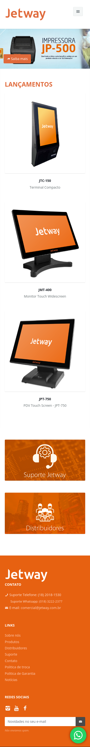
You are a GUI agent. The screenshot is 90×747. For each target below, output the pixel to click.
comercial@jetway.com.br (41, 607)
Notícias (11, 679)
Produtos (12, 641)
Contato (11, 660)
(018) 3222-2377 (50, 601)
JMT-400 (44, 289)
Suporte (11, 654)
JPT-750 (45, 399)
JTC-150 (45, 180)
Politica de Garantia (20, 673)
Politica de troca (17, 667)
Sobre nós (13, 635)
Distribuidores (16, 648)
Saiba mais (17, 58)
